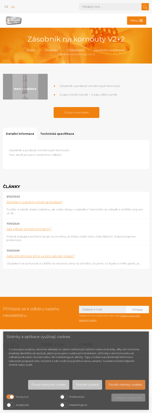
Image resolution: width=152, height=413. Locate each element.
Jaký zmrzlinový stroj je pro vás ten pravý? (41, 256)
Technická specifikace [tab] (57, 134)
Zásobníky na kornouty (109, 49)
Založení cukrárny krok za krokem (34, 202)
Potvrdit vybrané (87, 384)
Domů (31, 49)
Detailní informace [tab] (20, 134)
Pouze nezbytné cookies (48, 384)
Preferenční (76, 396)
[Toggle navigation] (136, 20)
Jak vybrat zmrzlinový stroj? (29, 229)
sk (13, 6)
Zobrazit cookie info (128, 398)
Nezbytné (22, 396)
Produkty (51, 49)
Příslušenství (75, 49)
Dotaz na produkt (76, 112)
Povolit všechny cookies (125, 384)
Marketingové (78, 404)
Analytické (22, 404)
